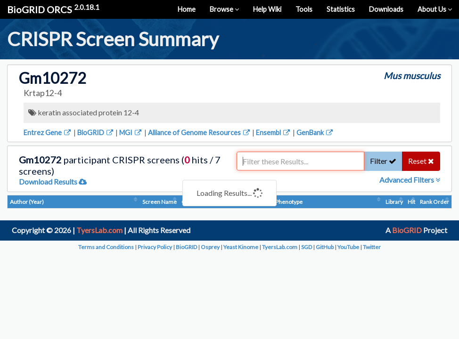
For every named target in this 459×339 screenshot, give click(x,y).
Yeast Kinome (240, 246)
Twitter (372, 246)
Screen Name (159, 201)
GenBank (315, 133)
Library (394, 201)
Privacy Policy (155, 246)
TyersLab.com (99, 230)
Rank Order (434, 201)
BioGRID (96, 133)
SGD (306, 246)
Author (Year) (27, 201)
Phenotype (289, 201)
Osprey (210, 246)
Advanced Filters (409, 179)
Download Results (53, 181)
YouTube (348, 246)
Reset (421, 160)
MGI (131, 133)
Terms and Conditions (106, 246)
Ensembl (273, 133)
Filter (383, 160)
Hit (411, 201)
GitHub (325, 246)
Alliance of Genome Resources (199, 133)
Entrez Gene (48, 133)
